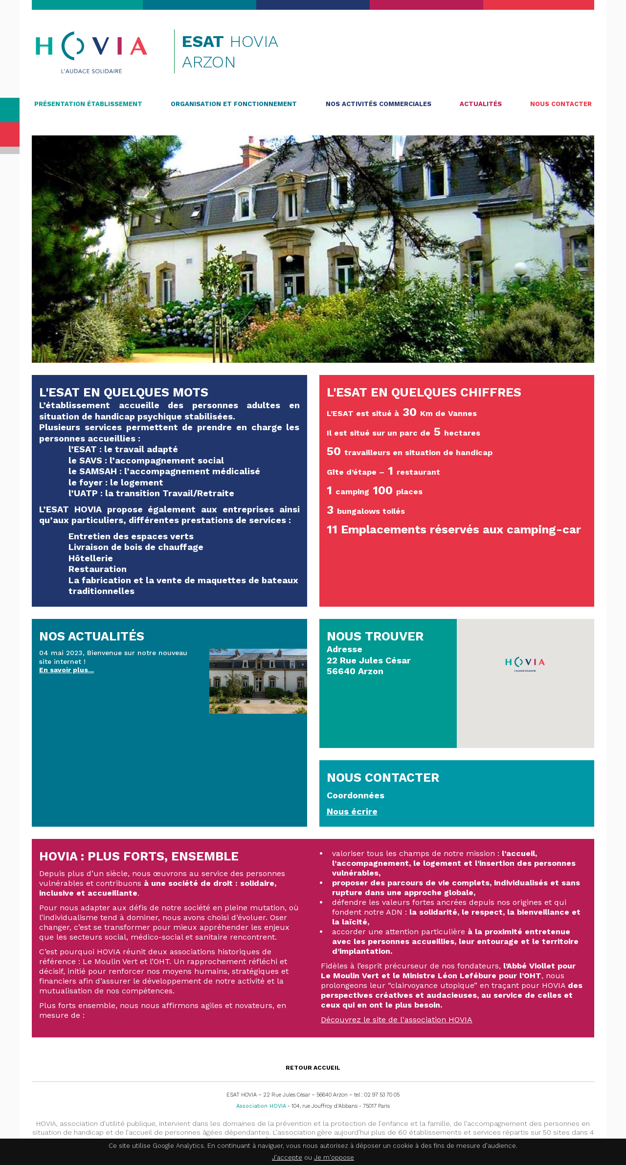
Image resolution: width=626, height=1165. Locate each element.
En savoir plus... (66, 670)
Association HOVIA (261, 1106)
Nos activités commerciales (378, 104)
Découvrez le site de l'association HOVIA (396, 1019)
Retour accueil (313, 1067)
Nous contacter (561, 104)
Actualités (481, 104)
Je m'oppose (334, 1157)
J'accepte (287, 1157)
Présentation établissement (88, 104)
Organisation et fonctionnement (234, 104)
